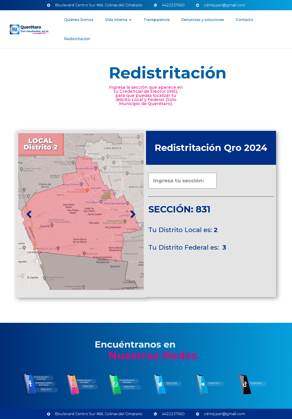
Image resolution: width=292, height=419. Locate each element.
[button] (130, 20)
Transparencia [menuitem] (156, 20)
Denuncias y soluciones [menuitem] (202, 20)
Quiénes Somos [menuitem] (79, 20)
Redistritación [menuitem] (77, 39)
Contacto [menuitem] (244, 20)
